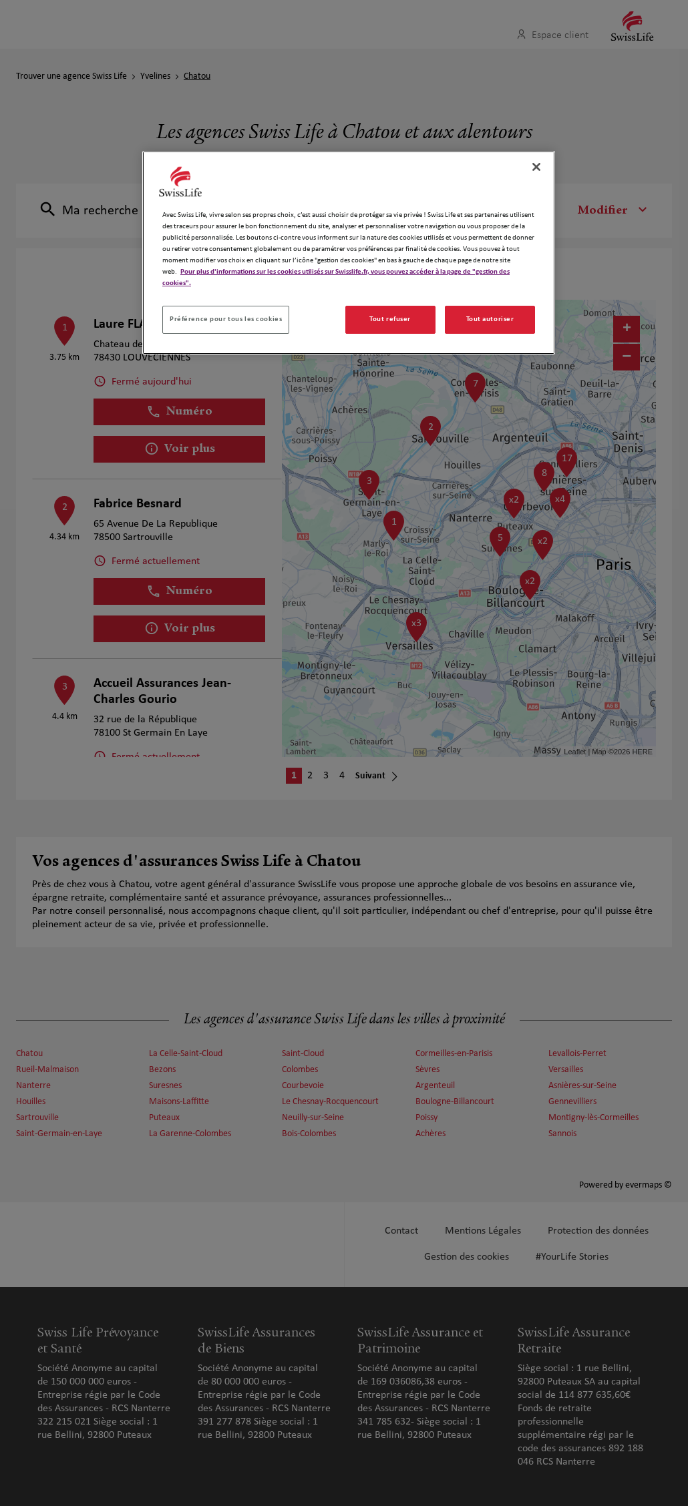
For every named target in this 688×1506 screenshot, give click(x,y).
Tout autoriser (490, 319)
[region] (348, 252)
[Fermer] (536, 167)
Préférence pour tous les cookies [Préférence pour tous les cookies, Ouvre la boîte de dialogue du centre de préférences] (226, 319)
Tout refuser (390, 319)
